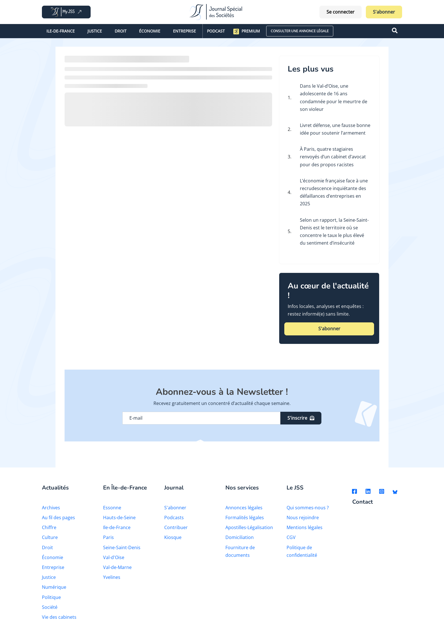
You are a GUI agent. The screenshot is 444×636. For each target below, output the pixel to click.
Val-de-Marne (117, 567)
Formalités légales (244, 517)
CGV (291, 537)
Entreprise (184, 31)
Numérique (54, 587)
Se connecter (340, 12)
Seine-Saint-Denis (121, 547)
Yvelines (111, 577)
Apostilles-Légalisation (249, 527)
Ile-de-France (60, 31)
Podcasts (174, 517)
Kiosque (173, 537)
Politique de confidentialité (302, 551)
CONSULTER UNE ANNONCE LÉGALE (300, 31)
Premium (246, 31)
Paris (108, 537)
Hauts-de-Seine (119, 517)
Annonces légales (243, 508)
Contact (362, 502)
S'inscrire (300, 418)
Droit (121, 31)
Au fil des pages (58, 517)
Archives (51, 508)
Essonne (112, 508)
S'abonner (384, 12)
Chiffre (49, 527)
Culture (50, 537)
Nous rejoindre (303, 517)
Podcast (216, 31)
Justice (94, 31)
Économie (149, 31)
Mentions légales (305, 527)
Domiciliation (239, 537)
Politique (51, 597)
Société (49, 607)
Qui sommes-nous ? (308, 508)
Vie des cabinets (59, 617)
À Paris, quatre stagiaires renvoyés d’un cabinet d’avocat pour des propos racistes (333, 156)
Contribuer (176, 527)
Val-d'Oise (113, 557)
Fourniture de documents (240, 551)
